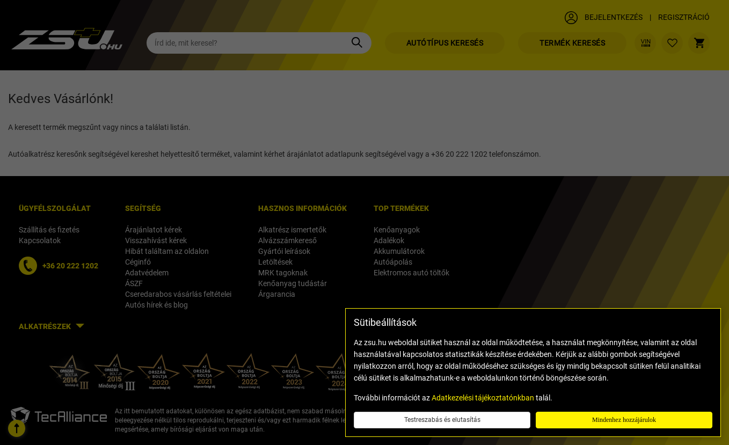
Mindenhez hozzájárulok (624, 420)
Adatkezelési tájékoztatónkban (483, 397)
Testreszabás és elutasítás (442, 420)
